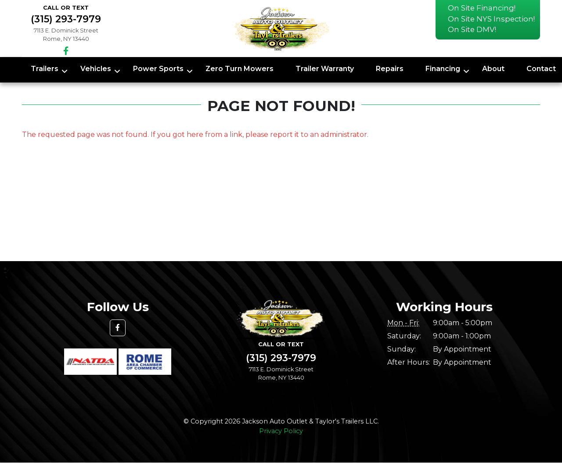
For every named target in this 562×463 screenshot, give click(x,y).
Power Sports (158, 69)
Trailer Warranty (324, 69)
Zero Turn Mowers (239, 69)
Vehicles (95, 69)
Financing (442, 69)
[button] (118, 327)
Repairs (389, 69)
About (493, 69)
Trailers (44, 69)
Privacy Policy (281, 431)
